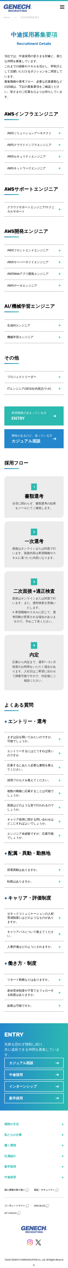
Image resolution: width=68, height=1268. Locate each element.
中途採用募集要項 (29, 17)
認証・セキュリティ (46, 1190)
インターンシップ (23, 1086)
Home (7, 17)
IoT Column (12, 1213)
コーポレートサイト (16, 1206)
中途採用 (16, 1075)
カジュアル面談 (21, 1063)
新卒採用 (16, 1098)
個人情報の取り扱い (16, 1190)
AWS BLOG (41, 1206)
